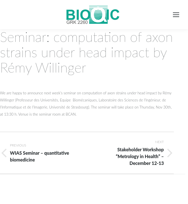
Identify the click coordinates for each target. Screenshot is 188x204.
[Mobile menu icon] (176, 14)
